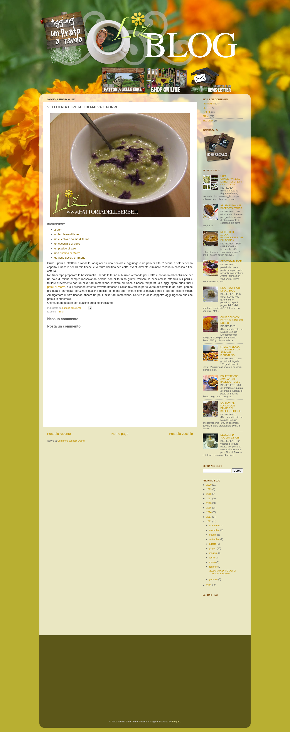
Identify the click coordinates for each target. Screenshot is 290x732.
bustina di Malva (70, 253)
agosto (213, 544)
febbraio (213, 566)
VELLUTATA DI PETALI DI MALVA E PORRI (222, 572)
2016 (209, 503)
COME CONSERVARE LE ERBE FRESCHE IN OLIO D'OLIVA (231, 180)
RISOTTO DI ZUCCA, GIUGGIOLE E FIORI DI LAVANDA (231, 236)
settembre (214, 539)
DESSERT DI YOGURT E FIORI (229, 436)
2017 (209, 498)
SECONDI (208, 120)
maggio (213, 553)
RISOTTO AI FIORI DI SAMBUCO (230, 289)
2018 (209, 494)
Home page (119, 433)
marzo (212, 562)
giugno (213, 548)
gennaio (213, 579)
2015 (209, 507)
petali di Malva (56, 286)
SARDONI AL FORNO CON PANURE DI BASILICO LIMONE (230, 407)
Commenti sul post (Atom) (71, 440)
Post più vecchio (181, 433)
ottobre (213, 534)
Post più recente (59, 433)
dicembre (214, 525)
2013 (209, 516)
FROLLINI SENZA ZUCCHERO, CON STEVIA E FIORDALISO (230, 351)
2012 (209, 521)
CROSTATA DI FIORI (231, 261)
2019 (209, 489)
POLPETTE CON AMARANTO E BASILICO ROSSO (230, 379)
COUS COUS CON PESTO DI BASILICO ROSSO (231, 320)
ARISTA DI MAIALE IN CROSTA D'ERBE (231, 207)
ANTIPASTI (209, 103)
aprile (212, 557)
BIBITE (206, 108)
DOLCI (206, 112)
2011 (209, 585)
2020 (209, 484)
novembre (214, 530)
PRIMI (61, 311)
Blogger (176, 721)
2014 (209, 512)
